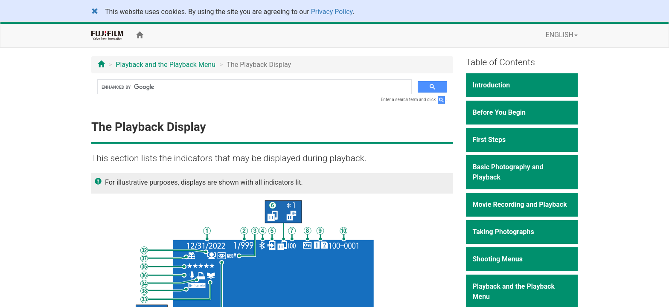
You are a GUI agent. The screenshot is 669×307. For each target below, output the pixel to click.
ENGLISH (562, 35)
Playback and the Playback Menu (165, 65)
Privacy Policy (332, 12)
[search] (254, 87)
